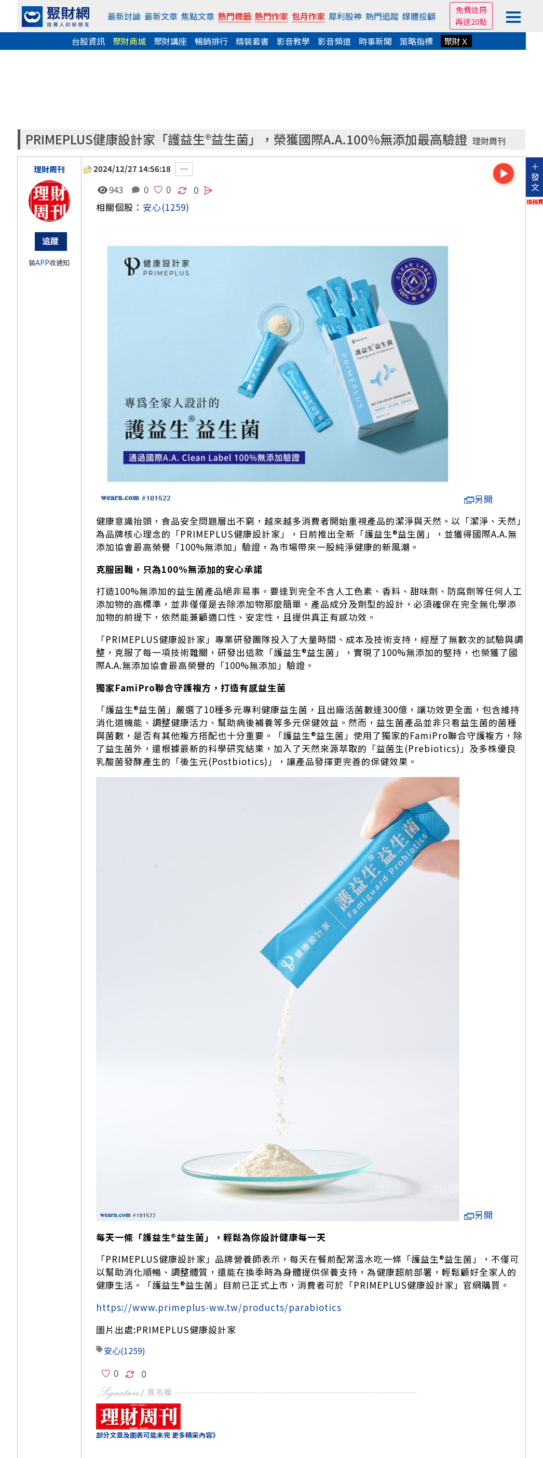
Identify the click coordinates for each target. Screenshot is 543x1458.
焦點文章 (197, 16)
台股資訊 (88, 41)
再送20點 (471, 21)
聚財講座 (170, 41)
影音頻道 (334, 41)
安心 (152, 206)
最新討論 (124, 16)
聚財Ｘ (456, 41)
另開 (478, 498)
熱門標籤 (234, 16)
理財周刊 (489, 141)
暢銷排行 (211, 41)
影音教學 (293, 41)
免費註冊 (471, 9)
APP (42, 262)
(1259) (175, 206)
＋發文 (535, 176)
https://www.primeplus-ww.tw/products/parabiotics (219, 1307)
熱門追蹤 (382, 16)
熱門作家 (271, 16)
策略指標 (416, 41)
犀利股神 (345, 16)
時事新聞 (375, 41)
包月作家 (308, 16)
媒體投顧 (419, 16)
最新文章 (161, 16)
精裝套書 (252, 41)
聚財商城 (129, 41)
